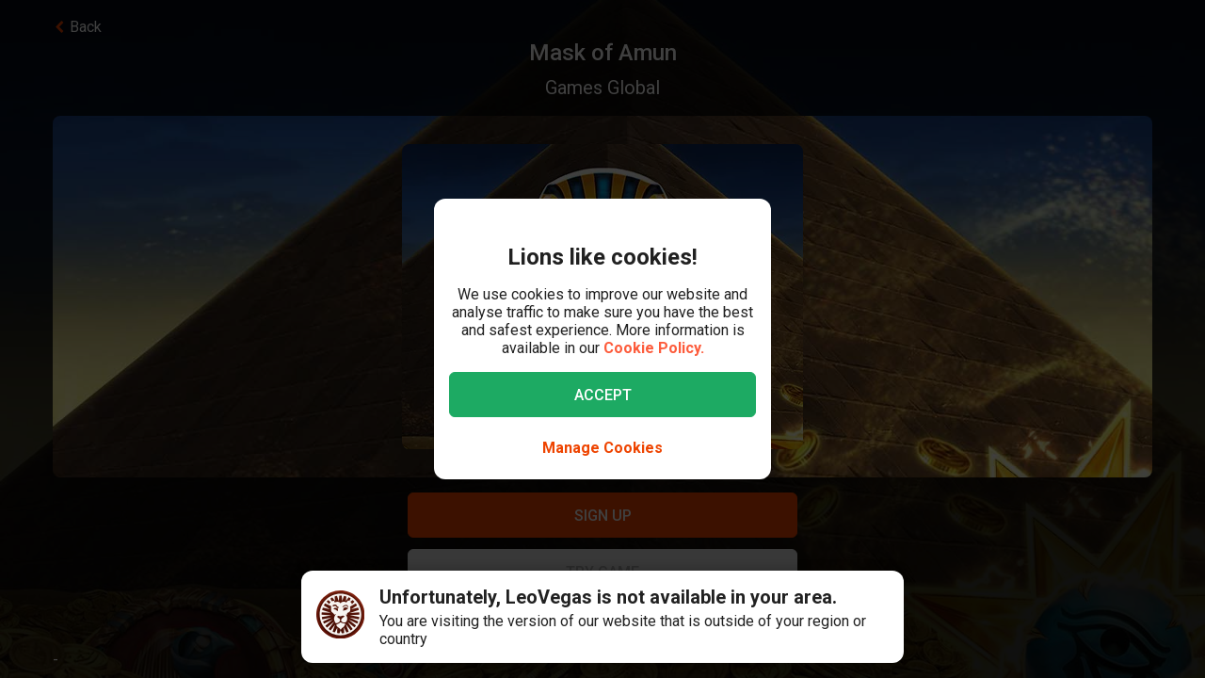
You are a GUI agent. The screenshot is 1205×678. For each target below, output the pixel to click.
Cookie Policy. (653, 348)
